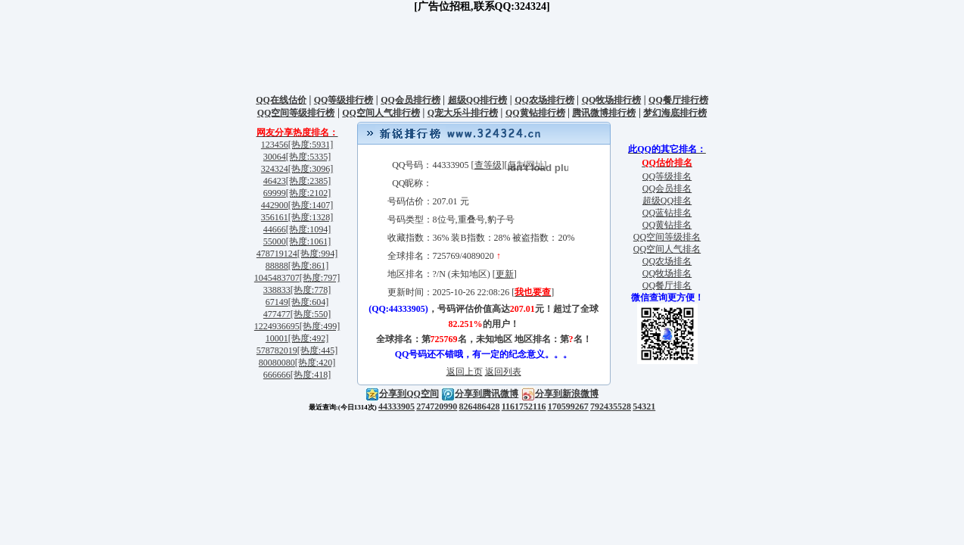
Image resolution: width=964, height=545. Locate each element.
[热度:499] (320, 326)
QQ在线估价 (281, 100)
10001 (277, 338)
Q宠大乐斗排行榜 (463, 112)
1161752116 (524, 406)
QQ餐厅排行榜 (678, 100)
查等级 (488, 165)
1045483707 (277, 277)
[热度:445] (317, 350)
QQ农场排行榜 (544, 100)
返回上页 (464, 371)
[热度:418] (311, 374)
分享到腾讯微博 (479, 393)
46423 (274, 181)
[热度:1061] (308, 241)
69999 (274, 193)
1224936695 (277, 326)
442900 (274, 205)
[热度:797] (320, 277)
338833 (277, 290)
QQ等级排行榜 (344, 100)
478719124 (277, 253)
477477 (277, 314)
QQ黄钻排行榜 (535, 112)
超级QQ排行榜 (478, 100)
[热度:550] (311, 314)
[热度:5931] (310, 144)
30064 (274, 156)
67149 (277, 302)
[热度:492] (308, 338)
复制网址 (526, 165)
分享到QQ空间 (402, 393)
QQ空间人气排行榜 (381, 112)
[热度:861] (308, 265)
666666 (277, 374)
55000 (274, 241)
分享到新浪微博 (560, 393)
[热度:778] (311, 290)
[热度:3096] (310, 169)
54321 (644, 406)
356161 (274, 217)
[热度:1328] (310, 217)
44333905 (396, 406)
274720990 (436, 406)
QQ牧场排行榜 (612, 100)
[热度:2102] (308, 193)
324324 (274, 169)
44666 (274, 229)
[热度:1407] (310, 205)
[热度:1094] (308, 229)
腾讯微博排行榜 (604, 112)
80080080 (277, 362)
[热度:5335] (308, 156)
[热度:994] (317, 253)
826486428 (479, 406)
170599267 (568, 406)
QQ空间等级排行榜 (296, 112)
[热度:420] (315, 362)
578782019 (277, 350)
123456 (274, 144)
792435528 (610, 406)
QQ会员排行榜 (410, 100)
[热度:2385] (308, 181)
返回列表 (503, 371)
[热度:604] (308, 302)
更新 (505, 274)
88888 (277, 265)
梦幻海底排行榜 (675, 112)
